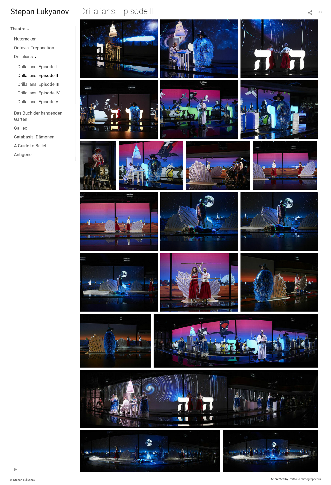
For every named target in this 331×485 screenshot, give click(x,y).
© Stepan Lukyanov (22, 480)
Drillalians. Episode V (38, 101)
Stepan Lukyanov (39, 11)
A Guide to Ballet (30, 145)
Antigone (23, 154)
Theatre (17, 28)
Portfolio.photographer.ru (305, 479)
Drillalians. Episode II (38, 75)
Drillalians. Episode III (38, 84)
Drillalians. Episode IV (39, 92)
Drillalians (23, 56)
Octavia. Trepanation (34, 47)
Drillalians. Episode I (37, 66)
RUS (320, 12)
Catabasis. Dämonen (34, 137)
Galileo (20, 128)
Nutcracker (25, 39)
